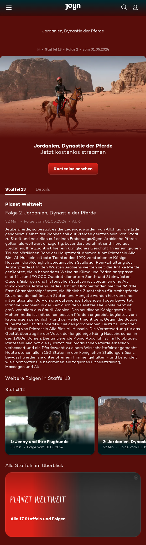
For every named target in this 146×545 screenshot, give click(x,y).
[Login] (135, 7)
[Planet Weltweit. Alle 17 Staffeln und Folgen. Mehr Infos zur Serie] (73, 504)
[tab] (15, 190)
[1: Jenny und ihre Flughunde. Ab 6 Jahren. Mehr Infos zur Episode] (50, 425)
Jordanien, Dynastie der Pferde (73, 30)
